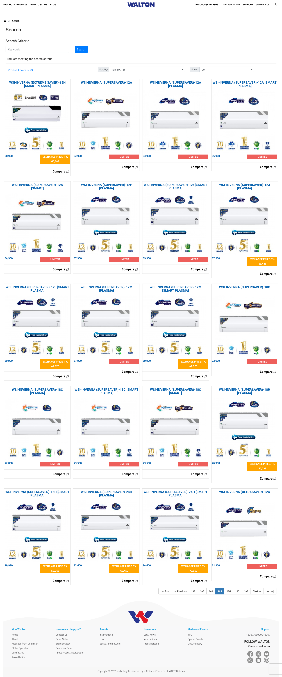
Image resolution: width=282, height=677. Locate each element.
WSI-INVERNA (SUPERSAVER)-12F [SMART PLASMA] (175, 186)
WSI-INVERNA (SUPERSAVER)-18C (244, 287)
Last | (270, 591)
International (106, 634)
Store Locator (63, 643)
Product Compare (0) (20, 70)
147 (237, 591)
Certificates (18, 652)
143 (202, 591)
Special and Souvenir (110, 643)
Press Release (151, 643)
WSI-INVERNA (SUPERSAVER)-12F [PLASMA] (106, 186)
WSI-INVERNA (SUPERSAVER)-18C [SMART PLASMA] (106, 391)
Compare (61, 171)
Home (15, 634)
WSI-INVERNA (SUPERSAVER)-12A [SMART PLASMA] (244, 84)
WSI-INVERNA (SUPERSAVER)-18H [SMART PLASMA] (37, 493)
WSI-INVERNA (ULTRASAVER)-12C (244, 492)
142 (193, 591)
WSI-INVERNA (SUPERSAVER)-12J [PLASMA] (244, 186)
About (15, 639)
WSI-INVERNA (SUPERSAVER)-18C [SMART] (175, 391)
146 (228, 591)
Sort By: (103, 69)
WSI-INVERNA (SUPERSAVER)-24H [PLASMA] (106, 493)
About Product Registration (70, 652)
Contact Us (61, 634)
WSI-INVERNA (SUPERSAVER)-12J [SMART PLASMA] (37, 288)
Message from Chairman (25, 643)
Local (102, 639)
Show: (194, 69)
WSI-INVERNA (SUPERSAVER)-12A (106, 82)
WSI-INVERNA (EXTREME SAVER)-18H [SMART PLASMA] (37, 84)
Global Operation (20, 648)
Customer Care (64, 648)
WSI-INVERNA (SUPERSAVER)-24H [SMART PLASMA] (176, 493)
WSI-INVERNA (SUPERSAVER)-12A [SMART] (37, 186)
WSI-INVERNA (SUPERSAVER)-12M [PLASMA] (106, 288)
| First (165, 591)
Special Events (195, 639)
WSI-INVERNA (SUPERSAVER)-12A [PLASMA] (175, 84)
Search (16, 21)
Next (257, 591)
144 (211, 591)
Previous (180, 591)
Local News (150, 634)
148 (246, 591)
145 (221, 591)
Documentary (195, 643)
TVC (190, 634)
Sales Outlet (62, 639)
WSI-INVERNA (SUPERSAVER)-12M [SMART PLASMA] (175, 288)
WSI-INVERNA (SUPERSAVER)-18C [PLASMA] (37, 391)
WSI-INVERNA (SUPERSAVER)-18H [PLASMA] (244, 391)
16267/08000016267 (258, 634)
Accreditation (19, 657)
